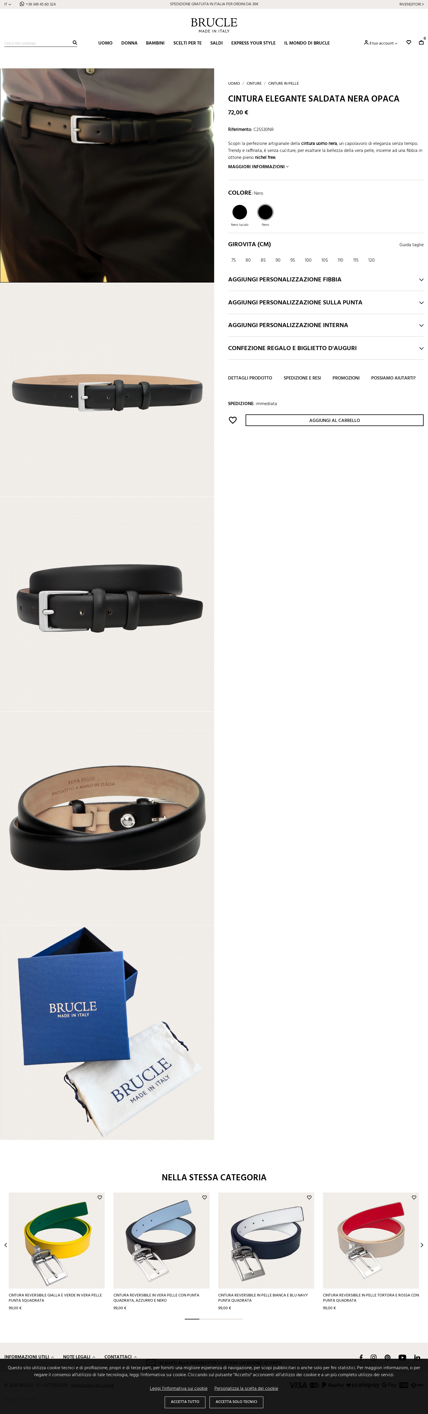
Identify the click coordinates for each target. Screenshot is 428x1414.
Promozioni (346, 378)
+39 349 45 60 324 (41, 4)
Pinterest (387, 1357)
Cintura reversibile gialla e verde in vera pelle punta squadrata (55, 1298)
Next (422, 1245)
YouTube (402, 1357)
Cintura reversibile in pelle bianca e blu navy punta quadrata (263, 1298)
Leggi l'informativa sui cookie (178, 1388)
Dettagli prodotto (250, 378)
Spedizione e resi (302, 378)
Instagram (374, 1357)
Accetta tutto (185, 1402)
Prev (5, 1245)
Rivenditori (410, 4)
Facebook (361, 1357)
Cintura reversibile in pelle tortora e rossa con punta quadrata (371, 1298)
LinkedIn (417, 1357)
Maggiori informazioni (256, 167)
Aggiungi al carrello (334, 421)
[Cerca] (40, 43)
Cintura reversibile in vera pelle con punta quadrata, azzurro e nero (156, 1298)
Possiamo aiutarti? (393, 378)
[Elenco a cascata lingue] (7, 4)
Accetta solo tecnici (236, 1402)
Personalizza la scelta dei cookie (246, 1388)
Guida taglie (411, 245)
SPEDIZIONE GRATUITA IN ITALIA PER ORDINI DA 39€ (214, 4)
